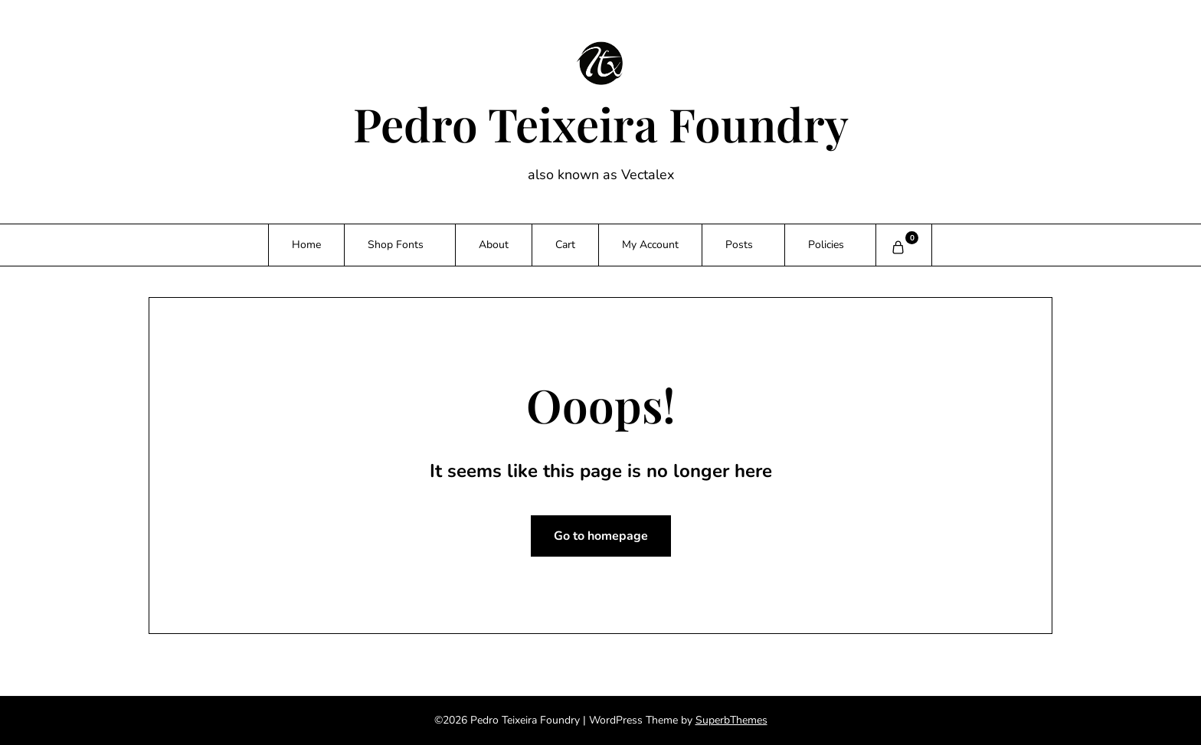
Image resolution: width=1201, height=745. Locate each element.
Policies (826, 244)
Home (306, 244)
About (494, 244)
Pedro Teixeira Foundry (601, 123)
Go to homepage (601, 536)
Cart (565, 244)
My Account (650, 244)
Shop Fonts (396, 244)
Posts (739, 244)
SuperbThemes (731, 720)
